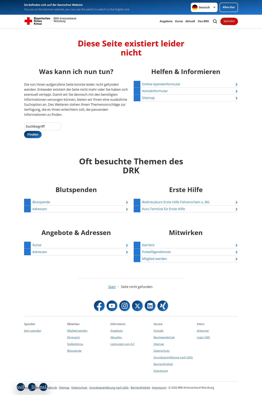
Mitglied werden (77, 331)
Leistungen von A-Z (122, 344)
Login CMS (203, 337)
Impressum (161, 371)
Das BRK (203, 21)
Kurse (179, 21)
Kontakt (158, 331)
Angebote (166, 21)
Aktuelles (116, 337)
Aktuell (190, 21)
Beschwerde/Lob (164, 337)
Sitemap (159, 344)
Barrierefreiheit (163, 364)
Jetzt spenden (32, 331)
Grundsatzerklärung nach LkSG (173, 357)
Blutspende (74, 351)
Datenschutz (162, 351)
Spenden (229, 21)
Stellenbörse (75, 344)
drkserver (203, 331)
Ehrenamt (73, 337)
